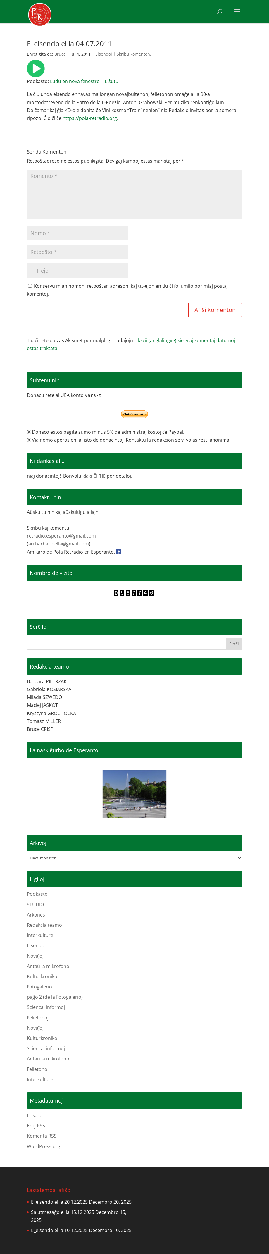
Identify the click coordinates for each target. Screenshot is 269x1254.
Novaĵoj (35, 956)
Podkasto (37, 894)
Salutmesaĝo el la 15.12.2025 (62, 1212)
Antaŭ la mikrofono (48, 966)
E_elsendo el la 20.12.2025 (59, 1202)
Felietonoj (38, 1017)
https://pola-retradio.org (90, 118)
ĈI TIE (99, 476)
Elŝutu (111, 81)
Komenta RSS (41, 1136)
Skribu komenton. (134, 54)
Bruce (60, 54)
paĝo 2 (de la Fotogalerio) (55, 997)
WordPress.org (43, 1146)
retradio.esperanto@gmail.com (61, 536)
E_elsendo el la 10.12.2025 (59, 1230)
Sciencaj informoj (46, 1007)
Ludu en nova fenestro (75, 81)
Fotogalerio (39, 986)
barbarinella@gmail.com (62, 543)
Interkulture (40, 935)
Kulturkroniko (42, 976)
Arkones (36, 915)
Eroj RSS (36, 1125)
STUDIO (35, 904)
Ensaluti (35, 1115)
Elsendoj (103, 54)
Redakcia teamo (44, 925)
